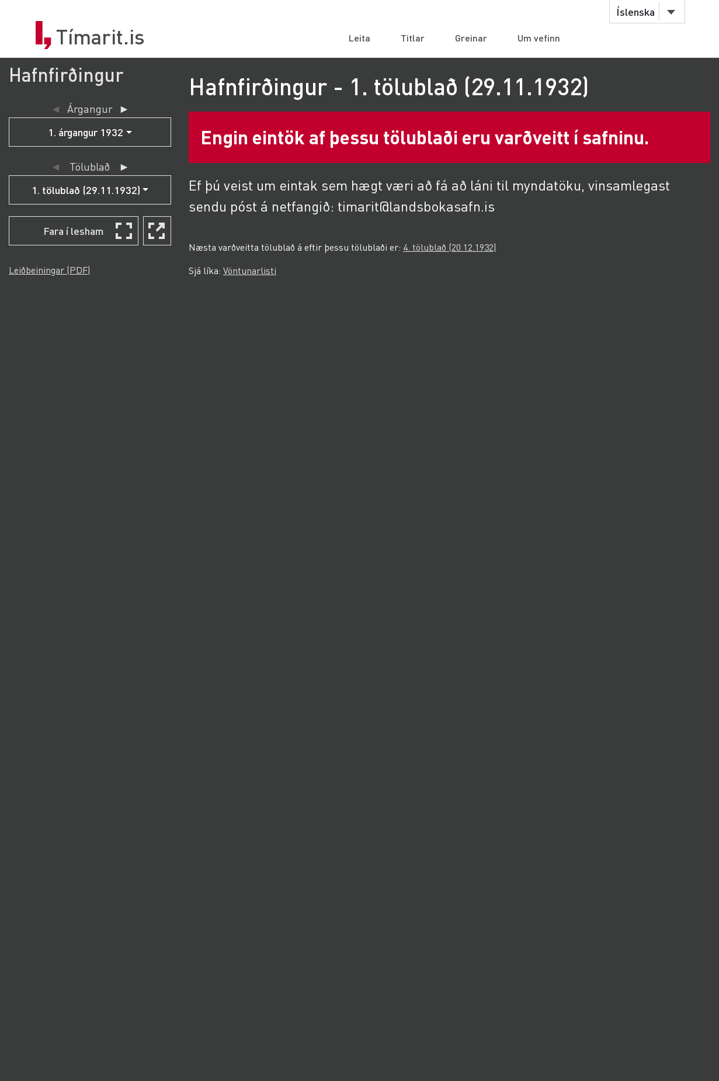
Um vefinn (538, 38)
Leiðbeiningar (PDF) (49, 270)
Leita (359, 38)
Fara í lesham (73, 230)
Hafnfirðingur (66, 74)
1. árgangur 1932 (85, 131)
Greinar (471, 38)
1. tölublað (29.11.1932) (86, 189)
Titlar (413, 38)
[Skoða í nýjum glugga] (157, 230)
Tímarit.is (100, 37)
